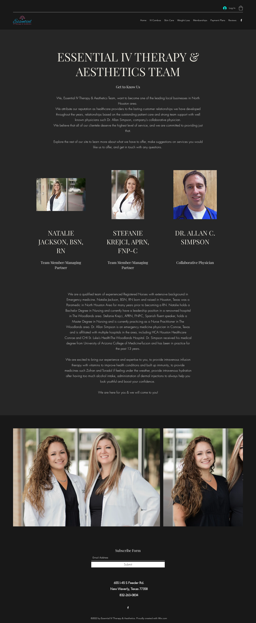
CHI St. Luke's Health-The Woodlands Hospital (113, 338)
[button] (241, 8)
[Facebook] (241, 20)
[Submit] (128, 564)
